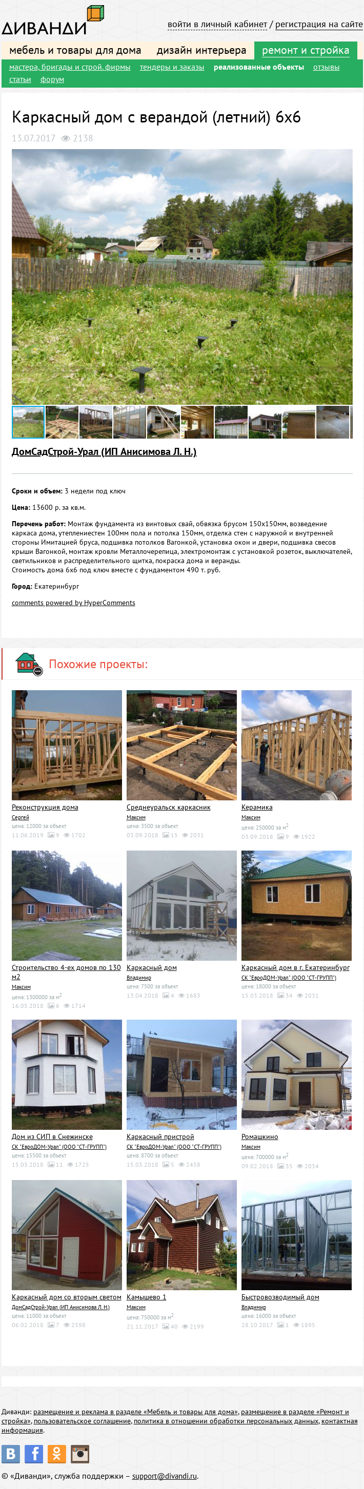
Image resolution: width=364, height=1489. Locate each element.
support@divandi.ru (167, 1474)
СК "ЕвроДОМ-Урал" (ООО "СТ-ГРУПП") (288, 976)
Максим (136, 816)
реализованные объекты (259, 66)
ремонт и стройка (306, 50)
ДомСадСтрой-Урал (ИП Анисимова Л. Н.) (104, 451)
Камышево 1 (147, 1295)
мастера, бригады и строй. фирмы (70, 66)
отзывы (326, 66)
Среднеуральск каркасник (169, 807)
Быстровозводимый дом (280, 1295)
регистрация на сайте (319, 24)
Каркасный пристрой (160, 1135)
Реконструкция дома (45, 807)
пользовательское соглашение (82, 1418)
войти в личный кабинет (217, 24)
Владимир (139, 976)
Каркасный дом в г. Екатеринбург (295, 966)
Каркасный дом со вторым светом (67, 1295)
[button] (343, 158)
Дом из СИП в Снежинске (52, 1135)
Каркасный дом (152, 966)
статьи (20, 79)
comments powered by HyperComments (73, 602)
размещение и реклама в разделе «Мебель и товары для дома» (135, 1409)
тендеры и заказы (172, 66)
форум (52, 79)
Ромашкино (259, 1135)
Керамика (257, 807)
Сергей (20, 816)
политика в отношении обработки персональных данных (226, 1418)
